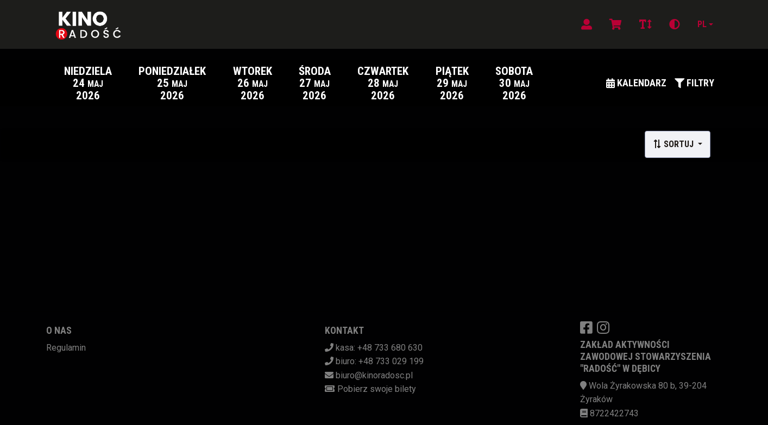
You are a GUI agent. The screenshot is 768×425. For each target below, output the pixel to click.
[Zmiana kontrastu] (674, 24)
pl (702, 24)
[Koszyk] (616, 24)
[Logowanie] (586, 24)
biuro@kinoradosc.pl (374, 375)
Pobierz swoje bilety (376, 389)
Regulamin (66, 347)
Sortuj (674, 144)
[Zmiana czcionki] (645, 24)
